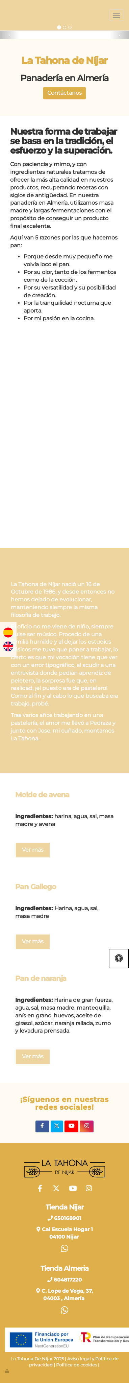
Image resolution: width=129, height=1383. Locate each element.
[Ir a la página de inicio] (3, 15)
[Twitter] (57, 1126)
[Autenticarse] (7, 1371)
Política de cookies (76, 1364)
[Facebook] (42, 1126)
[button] (9, 35)
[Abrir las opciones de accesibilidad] (119, 958)
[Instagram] (87, 1126)
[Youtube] (71, 1126)
